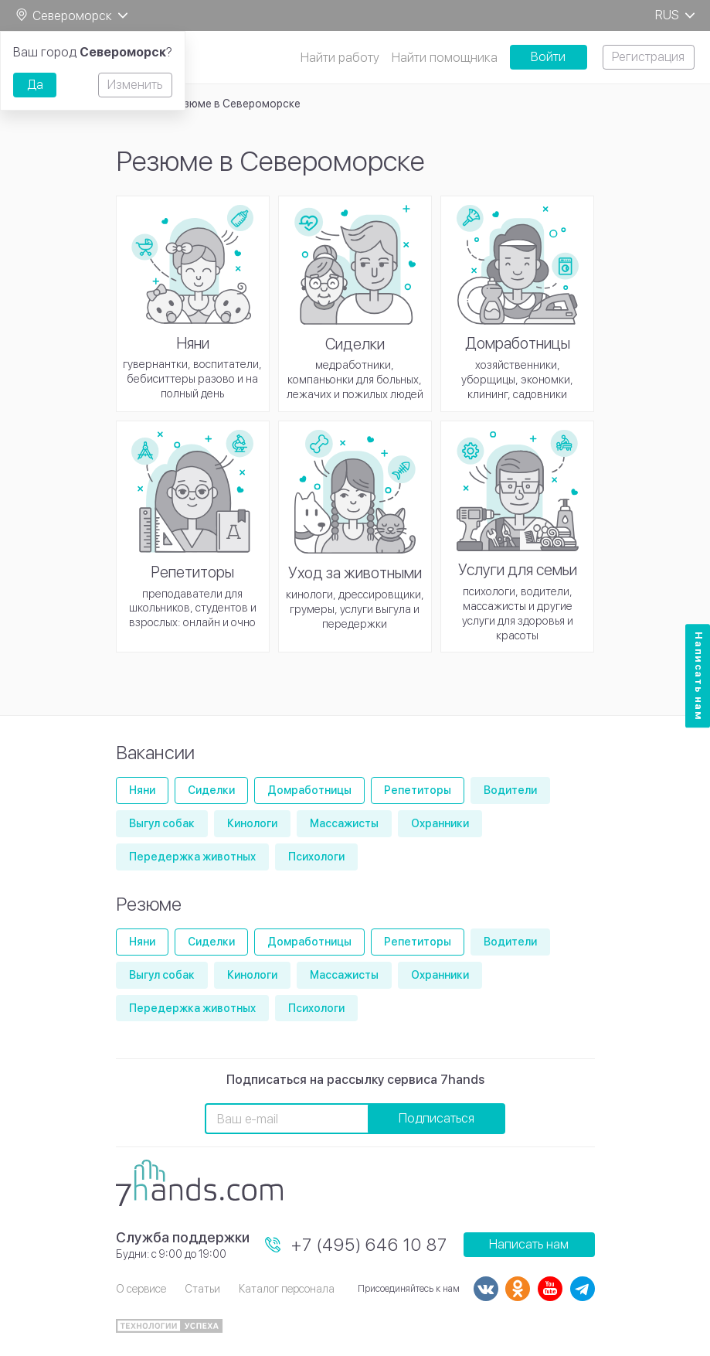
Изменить (134, 84)
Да (35, 84)
